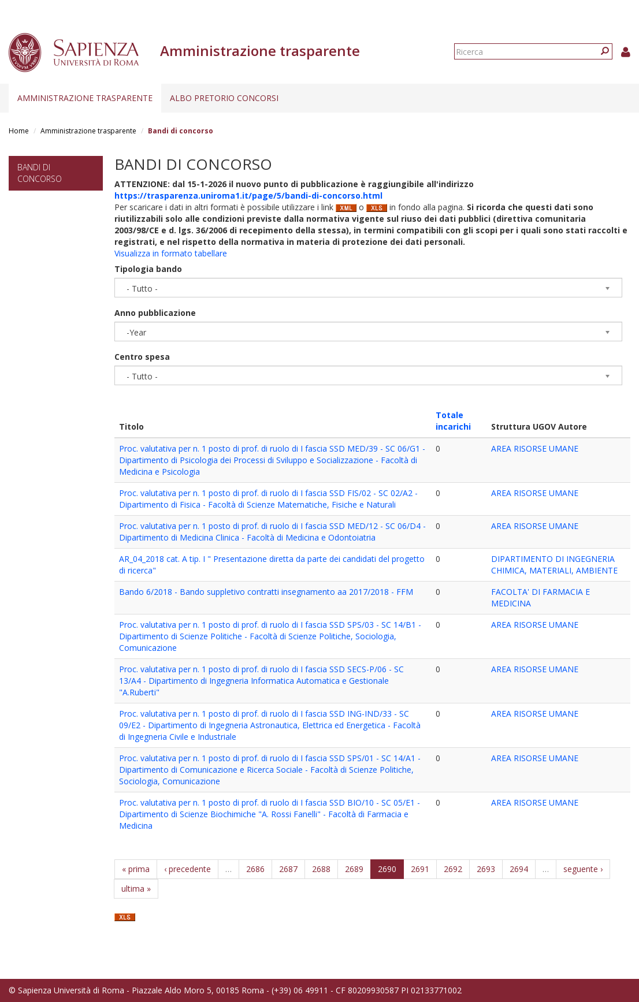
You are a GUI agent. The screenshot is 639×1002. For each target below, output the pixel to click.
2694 (519, 868)
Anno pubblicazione (155, 312)
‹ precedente (187, 868)
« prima (136, 868)
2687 (288, 868)
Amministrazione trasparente (85, 97)
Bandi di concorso (39, 173)
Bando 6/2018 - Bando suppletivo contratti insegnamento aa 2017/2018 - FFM (266, 591)
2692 (453, 868)
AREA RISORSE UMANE (534, 448)
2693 (486, 868)
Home (19, 131)
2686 (255, 868)
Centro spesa (142, 356)
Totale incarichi (453, 420)
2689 (354, 868)
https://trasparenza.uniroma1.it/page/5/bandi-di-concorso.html (248, 195)
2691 (420, 868)
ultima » (136, 888)
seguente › (583, 868)
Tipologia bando (148, 268)
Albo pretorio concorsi (224, 97)
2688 (321, 868)
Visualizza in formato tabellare (170, 253)
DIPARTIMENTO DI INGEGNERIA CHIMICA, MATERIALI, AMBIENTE (554, 564)
